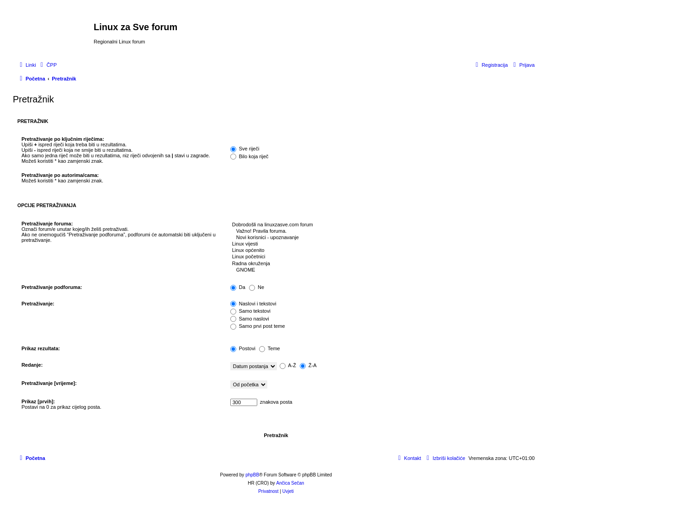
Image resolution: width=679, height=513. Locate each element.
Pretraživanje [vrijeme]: (49, 383)
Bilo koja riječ (249, 156)
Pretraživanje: (37, 303)
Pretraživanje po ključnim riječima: (62, 139)
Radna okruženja (380, 264)
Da (237, 287)
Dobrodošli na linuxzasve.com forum (380, 225)
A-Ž (288, 365)
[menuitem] (47, 64)
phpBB (252, 474)
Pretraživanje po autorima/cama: (60, 175)
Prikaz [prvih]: (38, 401)
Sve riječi (245, 148)
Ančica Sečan (290, 483)
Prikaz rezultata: (40, 348)
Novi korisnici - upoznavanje (380, 238)
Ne (256, 287)
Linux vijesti (380, 244)
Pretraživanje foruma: (47, 223)
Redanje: (31, 365)
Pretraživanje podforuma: (51, 287)
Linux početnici (380, 257)
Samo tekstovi (250, 311)
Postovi (242, 348)
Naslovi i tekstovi (253, 303)
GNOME (380, 270)
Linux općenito (380, 250)
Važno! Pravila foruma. (380, 231)
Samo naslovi (249, 318)
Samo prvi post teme (257, 326)
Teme (269, 348)
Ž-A (308, 365)
